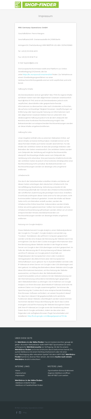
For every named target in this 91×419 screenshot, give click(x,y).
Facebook (16, 412)
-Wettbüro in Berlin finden (25, 383)
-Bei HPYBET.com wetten (57, 375)
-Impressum (20, 375)
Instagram (20, 412)
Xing (24, 412)
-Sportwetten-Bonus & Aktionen (60, 370)
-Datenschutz (20, 373)
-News (17, 370)
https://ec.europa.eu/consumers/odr (37, 74)
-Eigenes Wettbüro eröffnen (58, 373)
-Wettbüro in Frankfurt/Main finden (29, 385)
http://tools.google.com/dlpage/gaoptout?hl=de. (47, 316)
